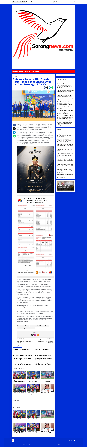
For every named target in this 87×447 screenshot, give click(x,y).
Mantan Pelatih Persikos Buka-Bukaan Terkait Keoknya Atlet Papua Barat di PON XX (47, 393)
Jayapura (33, 325)
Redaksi (58, 444)
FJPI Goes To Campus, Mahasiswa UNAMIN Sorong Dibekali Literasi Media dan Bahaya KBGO (65, 112)
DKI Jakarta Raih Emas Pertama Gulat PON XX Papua (33, 381)
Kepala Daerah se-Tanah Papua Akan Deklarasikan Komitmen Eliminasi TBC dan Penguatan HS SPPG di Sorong (65, 186)
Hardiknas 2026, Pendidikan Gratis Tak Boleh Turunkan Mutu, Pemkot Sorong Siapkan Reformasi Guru (22, 350)
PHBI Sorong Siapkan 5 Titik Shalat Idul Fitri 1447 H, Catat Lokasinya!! (22, 363)
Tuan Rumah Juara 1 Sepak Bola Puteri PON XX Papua (47, 381)
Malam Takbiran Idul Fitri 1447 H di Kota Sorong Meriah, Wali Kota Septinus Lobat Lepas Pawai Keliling (43, 354)
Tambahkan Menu (30, 1)
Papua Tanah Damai (61, 153)
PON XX (19, 328)
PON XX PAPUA (16, 88)
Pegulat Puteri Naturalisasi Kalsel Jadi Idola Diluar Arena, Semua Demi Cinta (19, 381)
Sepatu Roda (26, 328)
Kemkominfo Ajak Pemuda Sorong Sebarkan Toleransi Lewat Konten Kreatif (65, 176)
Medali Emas (40, 325)
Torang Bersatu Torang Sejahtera (64, 155)
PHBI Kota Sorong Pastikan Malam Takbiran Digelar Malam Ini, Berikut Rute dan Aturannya (22, 359)
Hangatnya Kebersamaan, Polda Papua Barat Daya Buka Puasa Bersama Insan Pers (42, 363)
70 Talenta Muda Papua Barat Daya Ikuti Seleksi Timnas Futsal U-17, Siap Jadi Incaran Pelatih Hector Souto (23, 354)
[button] (74, 2)
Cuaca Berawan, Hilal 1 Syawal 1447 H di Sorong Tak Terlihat (43, 359)
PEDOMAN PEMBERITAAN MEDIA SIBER (45, 444)
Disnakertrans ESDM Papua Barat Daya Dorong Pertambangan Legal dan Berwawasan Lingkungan (65, 117)
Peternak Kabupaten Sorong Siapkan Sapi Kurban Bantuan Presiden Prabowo (65, 91)
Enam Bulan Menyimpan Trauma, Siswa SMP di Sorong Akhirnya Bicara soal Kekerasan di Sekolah (64, 103)
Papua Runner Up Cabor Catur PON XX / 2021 (19, 393)
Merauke (47, 325)
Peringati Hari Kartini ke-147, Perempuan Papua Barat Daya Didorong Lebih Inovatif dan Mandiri (43, 350)
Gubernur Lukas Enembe (23, 325)
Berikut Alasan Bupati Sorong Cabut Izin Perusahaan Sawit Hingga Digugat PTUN (65, 140)
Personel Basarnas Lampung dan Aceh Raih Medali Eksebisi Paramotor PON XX (32, 393)
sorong (32, 328)
